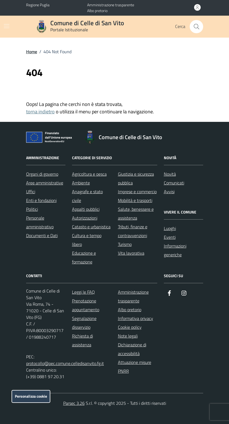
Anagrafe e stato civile (87, 196)
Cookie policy (130, 327)
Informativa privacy (135, 318)
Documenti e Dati (42, 235)
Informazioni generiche (175, 250)
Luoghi (170, 228)
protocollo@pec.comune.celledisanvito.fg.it (65, 363)
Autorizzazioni (84, 218)
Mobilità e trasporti (135, 200)
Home (31, 51)
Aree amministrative (44, 182)
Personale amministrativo (40, 222)
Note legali (128, 336)
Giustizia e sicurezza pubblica (136, 178)
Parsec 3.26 (74, 403)
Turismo (125, 244)
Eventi (170, 237)
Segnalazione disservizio (84, 322)
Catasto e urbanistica (91, 226)
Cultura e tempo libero (86, 240)
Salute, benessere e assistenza (136, 213)
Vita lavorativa (131, 253)
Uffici (30, 191)
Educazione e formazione (84, 257)
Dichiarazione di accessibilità (132, 349)
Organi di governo (42, 174)
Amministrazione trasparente (110, 5)
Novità (170, 174)
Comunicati (174, 182)
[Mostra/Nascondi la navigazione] (6, 26)
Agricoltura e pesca (89, 174)
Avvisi (169, 191)
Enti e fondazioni (41, 200)
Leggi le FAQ (83, 292)
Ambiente (81, 182)
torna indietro (40, 111)
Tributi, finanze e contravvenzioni (132, 231)
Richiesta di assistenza (82, 340)
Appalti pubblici (86, 209)
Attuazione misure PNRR (134, 366)
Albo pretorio (97, 10)
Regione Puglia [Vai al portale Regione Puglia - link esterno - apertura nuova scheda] (37, 5)
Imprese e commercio (137, 191)
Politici (32, 209)
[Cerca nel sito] (196, 26)
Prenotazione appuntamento (85, 305)
